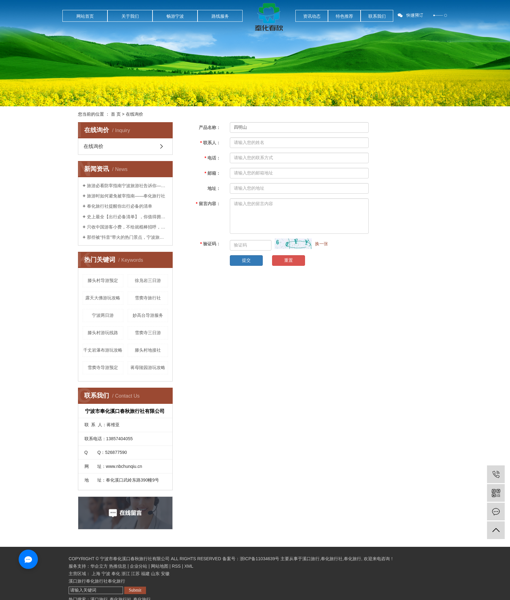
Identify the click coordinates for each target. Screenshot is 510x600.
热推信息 (117, 566)
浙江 (125, 573)
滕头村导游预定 (103, 280)
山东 (155, 573)
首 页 (116, 114)
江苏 (135, 573)
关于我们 (130, 16)
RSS (176, 566)
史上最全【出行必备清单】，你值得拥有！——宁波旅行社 (127, 216)
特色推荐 (344, 16)
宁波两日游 (103, 315)
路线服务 (220, 16)
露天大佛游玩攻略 (102, 297)
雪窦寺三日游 (148, 332)
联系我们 (377, 16)
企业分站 (138, 566)
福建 (145, 573)
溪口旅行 (311, 558)
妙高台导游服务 (148, 315)
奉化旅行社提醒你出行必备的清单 (119, 206)
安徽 (165, 573)
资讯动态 (312, 16)
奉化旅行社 (332, 558)
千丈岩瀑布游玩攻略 (102, 350)
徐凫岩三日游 (148, 280)
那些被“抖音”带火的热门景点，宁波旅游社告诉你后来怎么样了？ (127, 237)
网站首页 (85, 16)
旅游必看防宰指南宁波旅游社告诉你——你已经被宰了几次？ (127, 185)
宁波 (106, 573)
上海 (96, 573)
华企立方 (99, 566)
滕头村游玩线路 (103, 332)
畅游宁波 (175, 16)
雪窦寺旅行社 (148, 297)
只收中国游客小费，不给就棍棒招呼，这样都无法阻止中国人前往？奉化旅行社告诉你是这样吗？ (127, 226)
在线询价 (93, 146)
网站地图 (159, 566)
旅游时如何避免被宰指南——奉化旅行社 (126, 195)
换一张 (321, 243)
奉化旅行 (352, 558)
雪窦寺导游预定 (103, 367)
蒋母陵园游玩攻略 (147, 367)
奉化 (116, 573)
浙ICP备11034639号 (260, 558)
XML (188, 566)
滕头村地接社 (148, 350)
